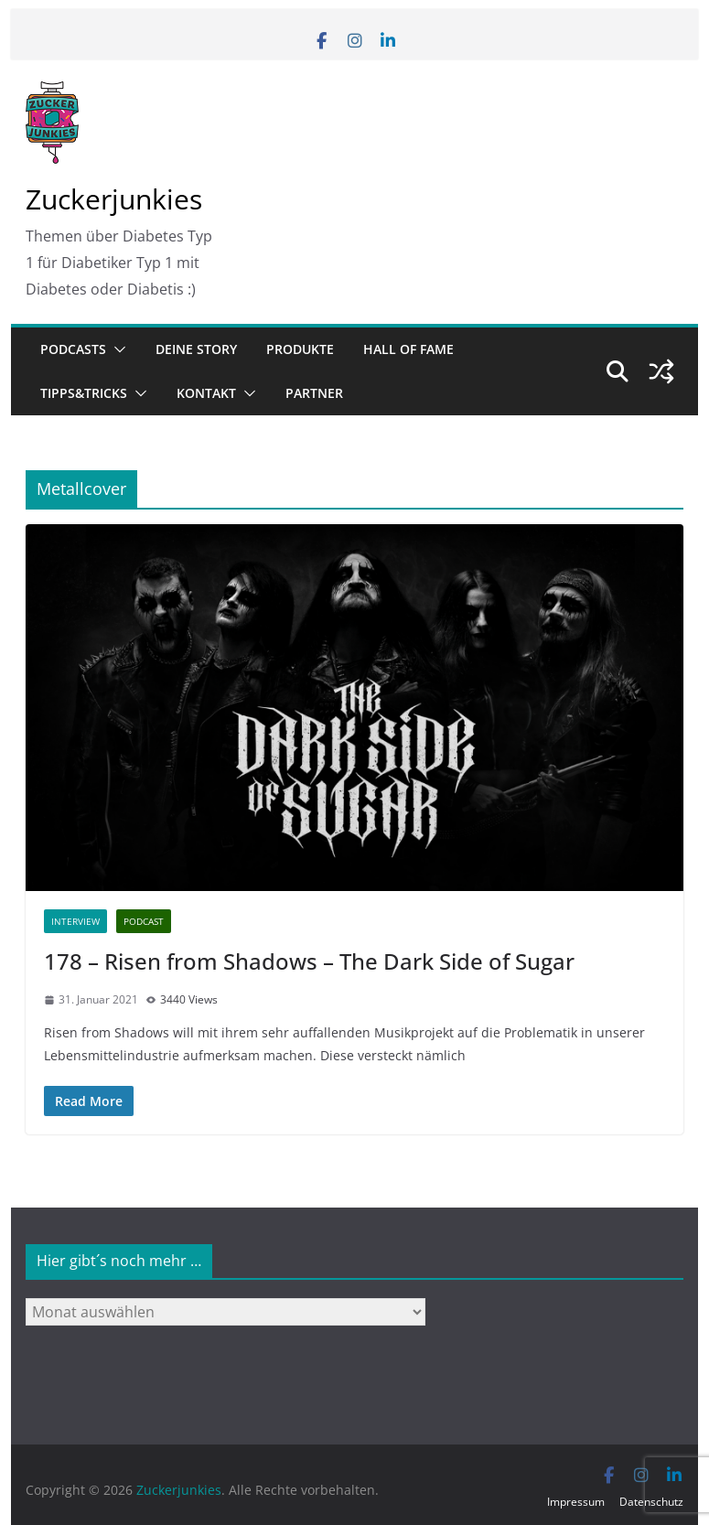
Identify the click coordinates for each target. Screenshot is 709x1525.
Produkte (300, 349)
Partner (314, 393)
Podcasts (73, 349)
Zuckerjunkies (114, 199)
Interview (75, 921)
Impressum (576, 1501)
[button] (116, 349)
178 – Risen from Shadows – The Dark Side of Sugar (309, 961)
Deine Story (196, 349)
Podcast (144, 921)
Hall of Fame (408, 349)
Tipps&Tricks (83, 393)
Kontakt (206, 393)
